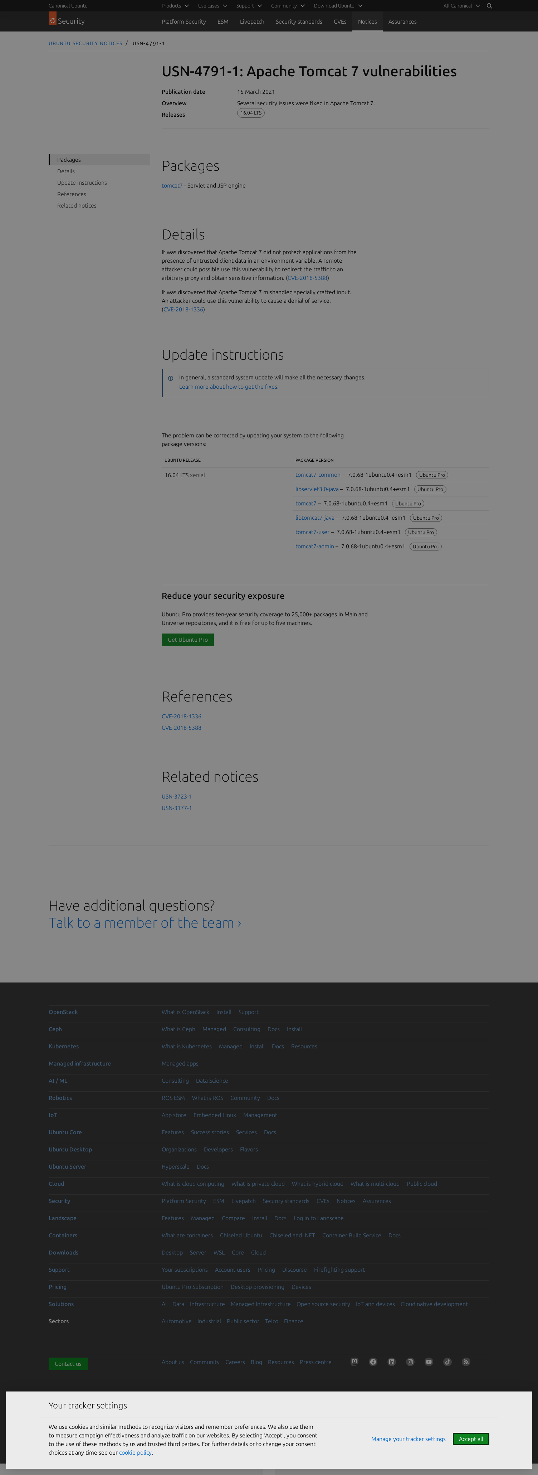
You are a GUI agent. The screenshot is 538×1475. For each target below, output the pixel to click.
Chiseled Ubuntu (241, 1235)
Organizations (179, 1149)
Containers (63, 1235)
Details (66, 171)
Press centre (316, 1362)
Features (173, 1132)
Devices (301, 1287)
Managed (214, 1029)
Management (260, 1115)
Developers (218, 1149)
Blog (256, 1362)
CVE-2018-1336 (183, 309)
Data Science (212, 1080)
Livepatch (252, 21)
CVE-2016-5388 (307, 278)
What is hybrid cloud (317, 1183)
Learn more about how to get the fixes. (229, 386)
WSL (219, 1252)
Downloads (63, 1252)
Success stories (210, 1132)
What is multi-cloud (375, 1183)
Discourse (294, 1269)
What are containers (187, 1235)
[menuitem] (461, 5)
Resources (304, 1046)
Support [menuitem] (245, 6)
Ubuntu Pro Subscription (193, 1287)
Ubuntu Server (67, 1166)
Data (178, 1304)
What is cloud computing (193, 1183)
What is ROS (207, 1098)
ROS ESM (173, 1098)
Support (249, 1012)
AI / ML (58, 1080)
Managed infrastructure (80, 1063)
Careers (235, 1362)
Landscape (63, 1218)
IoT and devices (375, 1304)
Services (246, 1132)
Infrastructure (207, 1304)
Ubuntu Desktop (70, 1149)
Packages (69, 159)
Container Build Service (351, 1235)
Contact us (68, 1363)
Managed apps (180, 1063)
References (71, 194)
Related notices (77, 205)
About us (173, 1362)
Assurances (402, 21)
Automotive (177, 1321)
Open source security (323, 1304)
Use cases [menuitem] (208, 6)
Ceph (55, 1029)
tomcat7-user (312, 532)
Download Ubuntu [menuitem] (334, 6)
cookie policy (135, 1452)
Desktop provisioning (257, 1287)
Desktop (172, 1252)
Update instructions (82, 182)
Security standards (299, 21)
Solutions (61, 1304)
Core (238, 1252)
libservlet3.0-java (317, 489)
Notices (367, 21)
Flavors (249, 1149)
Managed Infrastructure (261, 1304)
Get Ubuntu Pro (188, 639)
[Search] (489, 5)
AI (164, 1304)
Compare (233, 1218)
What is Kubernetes (187, 1046)
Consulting (246, 1029)
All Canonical (458, 6)
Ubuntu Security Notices (85, 43)
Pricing (266, 1269)
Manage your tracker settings (408, 1439)
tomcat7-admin (314, 546)
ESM (223, 21)
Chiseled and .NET (292, 1235)
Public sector (243, 1321)
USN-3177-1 (177, 808)
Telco (271, 1321)
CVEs (340, 21)
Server (198, 1252)
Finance (293, 1321)
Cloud (56, 1183)
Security (59, 1201)
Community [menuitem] (284, 6)
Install (223, 1012)
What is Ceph (178, 1029)
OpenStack (63, 1012)
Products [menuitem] (171, 6)
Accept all (471, 1439)
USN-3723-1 (177, 796)
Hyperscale (176, 1166)
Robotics (60, 1098)
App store (174, 1115)
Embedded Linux (215, 1115)
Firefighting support (339, 1269)
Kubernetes (64, 1046)
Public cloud (422, 1183)
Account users (232, 1269)
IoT (53, 1115)
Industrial (209, 1321)
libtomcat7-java (314, 517)
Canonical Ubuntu (68, 6)
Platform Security (184, 21)
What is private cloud (258, 1183)
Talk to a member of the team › (145, 922)
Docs (274, 1029)
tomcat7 (172, 185)
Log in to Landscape (319, 1218)
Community (245, 1098)
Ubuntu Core (65, 1132)
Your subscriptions (185, 1269)
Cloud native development (434, 1304)
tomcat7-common (318, 474)
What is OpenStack (185, 1012)
